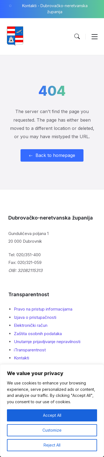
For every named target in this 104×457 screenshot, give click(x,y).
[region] (52, 410)
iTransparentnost (30, 349)
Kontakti (21, 357)
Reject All (52, 445)
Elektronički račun (30, 325)
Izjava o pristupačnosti (35, 317)
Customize (52, 430)
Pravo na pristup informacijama (43, 309)
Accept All (52, 415)
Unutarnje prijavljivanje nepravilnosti (47, 341)
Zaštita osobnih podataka (38, 333)
